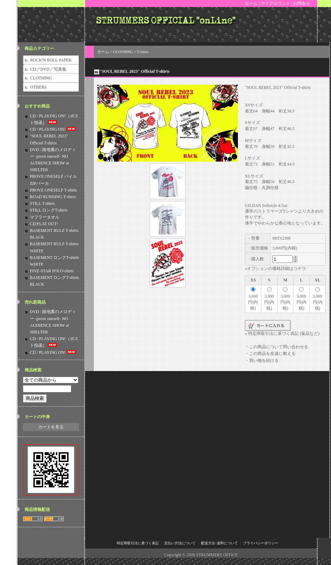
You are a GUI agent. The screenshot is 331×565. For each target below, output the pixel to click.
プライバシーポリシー (260, 543)
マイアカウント (275, 3)
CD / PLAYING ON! (53, 129)
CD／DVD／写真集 (48, 69)
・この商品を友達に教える (270, 353)
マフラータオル (44, 217)
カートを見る (51, 426)
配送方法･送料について (219, 543)
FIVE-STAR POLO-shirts (52, 270)
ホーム (251, 3)
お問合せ (301, 3)
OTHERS (38, 87)
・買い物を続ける (262, 360)
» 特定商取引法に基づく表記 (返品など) (282, 333)
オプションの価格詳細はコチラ (276, 268)
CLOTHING (41, 78)
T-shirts (142, 52)
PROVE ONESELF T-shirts (53, 190)
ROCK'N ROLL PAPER (50, 60)
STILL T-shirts (42, 203)
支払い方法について (180, 543)
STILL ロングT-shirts (48, 210)
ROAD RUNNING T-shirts (53, 196)
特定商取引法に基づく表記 (138, 543)
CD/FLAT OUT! (44, 223)
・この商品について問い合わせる (276, 346)
